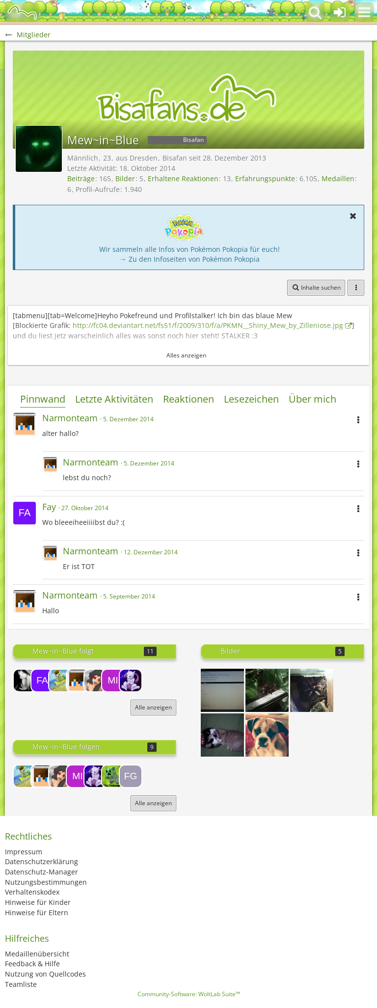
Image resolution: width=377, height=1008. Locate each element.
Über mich (312, 399)
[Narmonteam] (77, 680)
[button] (364, 12)
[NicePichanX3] (24, 680)
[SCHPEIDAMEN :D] (311, 690)
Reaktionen (188, 399)
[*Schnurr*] (222, 735)
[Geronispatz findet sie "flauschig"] (267, 690)
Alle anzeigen (153, 707)
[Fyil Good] (130, 776)
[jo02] (130, 680)
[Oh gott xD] (222, 690)
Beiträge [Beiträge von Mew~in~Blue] (81, 178)
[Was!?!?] (267, 735)
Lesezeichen (251, 399)
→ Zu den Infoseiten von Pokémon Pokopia (190, 259)
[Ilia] (60, 680)
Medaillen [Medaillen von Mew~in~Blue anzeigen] (338, 178)
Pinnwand (42, 399)
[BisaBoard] (22, 12)
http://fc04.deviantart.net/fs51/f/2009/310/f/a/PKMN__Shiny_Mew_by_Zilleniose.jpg (208, 325)
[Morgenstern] (95, 680)
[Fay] (42, 680)
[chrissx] (113, 776)
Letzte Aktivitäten (114, 399)
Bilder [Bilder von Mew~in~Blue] (125, 178)
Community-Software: (188, 994)
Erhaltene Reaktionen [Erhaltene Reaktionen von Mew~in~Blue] (183, 178)
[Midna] (113, 680)
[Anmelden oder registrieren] (340, 12)
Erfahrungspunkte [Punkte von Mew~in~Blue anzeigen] (265, 178)
